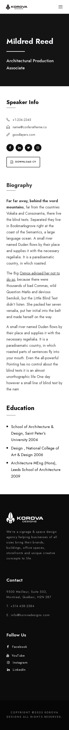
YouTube (15, 655)
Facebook (17, 647)
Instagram (17, 662)
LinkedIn (16, 669)
